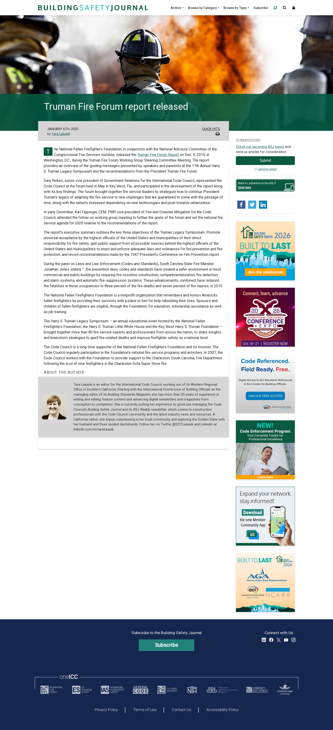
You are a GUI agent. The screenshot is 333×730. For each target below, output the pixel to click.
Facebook (271, 640)
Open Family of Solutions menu (275, 7)
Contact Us (181, 710)
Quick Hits (211, 129)
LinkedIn (264, 640)
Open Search (284, 7)
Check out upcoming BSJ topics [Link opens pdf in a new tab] (260, 147)
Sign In (293, 7)
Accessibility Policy (223, 710)
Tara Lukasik (61, 134)
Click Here (244, 187)
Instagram (293, 640)
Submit (265, 160)
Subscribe (260, 8)
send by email (267, 169)
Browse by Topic (235, 8)
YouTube (286, 640)
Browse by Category (202, 8)
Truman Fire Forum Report (158, 155)
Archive (176, 8)
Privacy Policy (106, 710)
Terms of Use (145, 710)
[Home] (92, 7)
